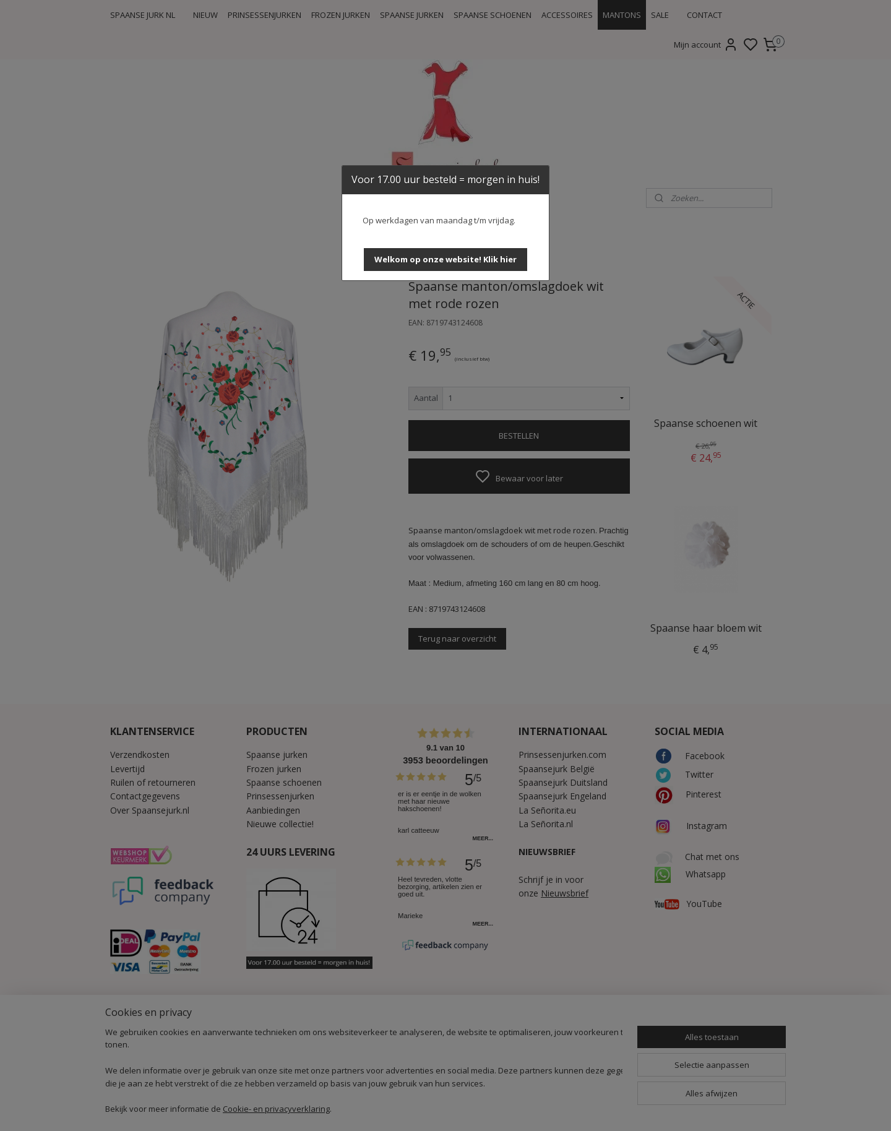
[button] (445, 259)
